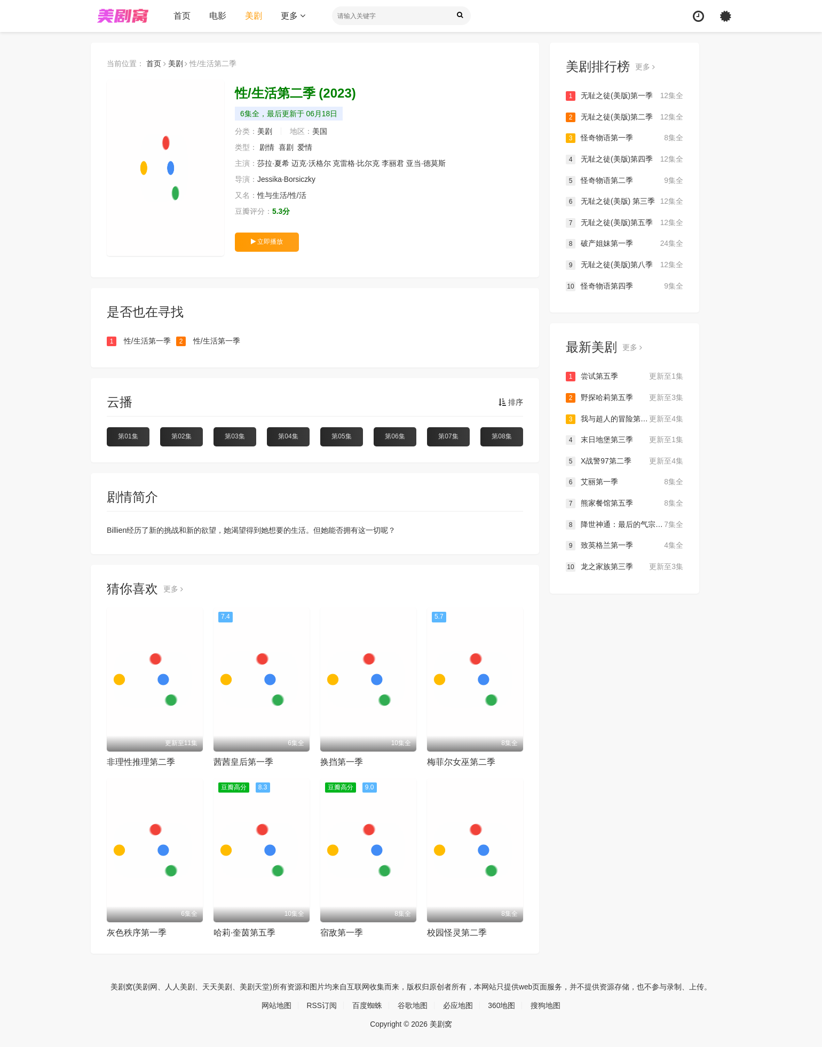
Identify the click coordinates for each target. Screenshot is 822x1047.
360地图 (502, 1005)
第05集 (341, 436)
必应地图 (458, 1005)
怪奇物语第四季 (624, 286)
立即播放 (267, 241)
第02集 (181, 436)
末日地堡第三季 (624, 440)
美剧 (253, 15)
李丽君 (393, 163)
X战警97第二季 (624, 460)
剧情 (266, 147)
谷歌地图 (413, 1005)
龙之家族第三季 (624, 566)
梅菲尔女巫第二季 (461, 761)
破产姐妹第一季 (624, 243)
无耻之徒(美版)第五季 (624, 223)
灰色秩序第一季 (137, 932)
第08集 (501, 436)
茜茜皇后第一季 (243, 761)
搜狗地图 (546, 1005)
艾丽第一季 (624, 482)
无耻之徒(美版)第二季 (624, 117)
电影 (217, 15)
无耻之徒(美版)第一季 (624, 96)
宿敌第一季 (341, 932)
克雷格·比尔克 (356, 163)
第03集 (234, 436)
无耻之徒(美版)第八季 (624, 265)
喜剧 (286, 147)
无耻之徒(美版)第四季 (624, 159)
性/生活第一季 (139, 341)
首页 (182, 15)
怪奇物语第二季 (624, 180)
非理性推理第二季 (141, 761)
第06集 (395, 436)
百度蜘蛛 (367, 1005)
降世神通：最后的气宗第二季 (624, 524)
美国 (319, 131)
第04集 (288, 436)
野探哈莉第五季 (624, 398)
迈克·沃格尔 (311, 163)
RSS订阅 (321, 1005)
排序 (511, 402)
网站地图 (276, 1005)
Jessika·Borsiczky (286, 179)
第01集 (128, 436)
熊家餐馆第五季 (624, 503)
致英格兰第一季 (624, 545)
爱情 (304, 147)
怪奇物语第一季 (624, 138)
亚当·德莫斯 (426, 163)
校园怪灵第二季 (457, 932)
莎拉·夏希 (273, 163)
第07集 (448, 436)
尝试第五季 (624, 376)
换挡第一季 (341, 761)
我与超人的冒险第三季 (624, 418)
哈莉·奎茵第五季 (244, 932)
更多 (293, 15)
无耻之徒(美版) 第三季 (624, 201)
